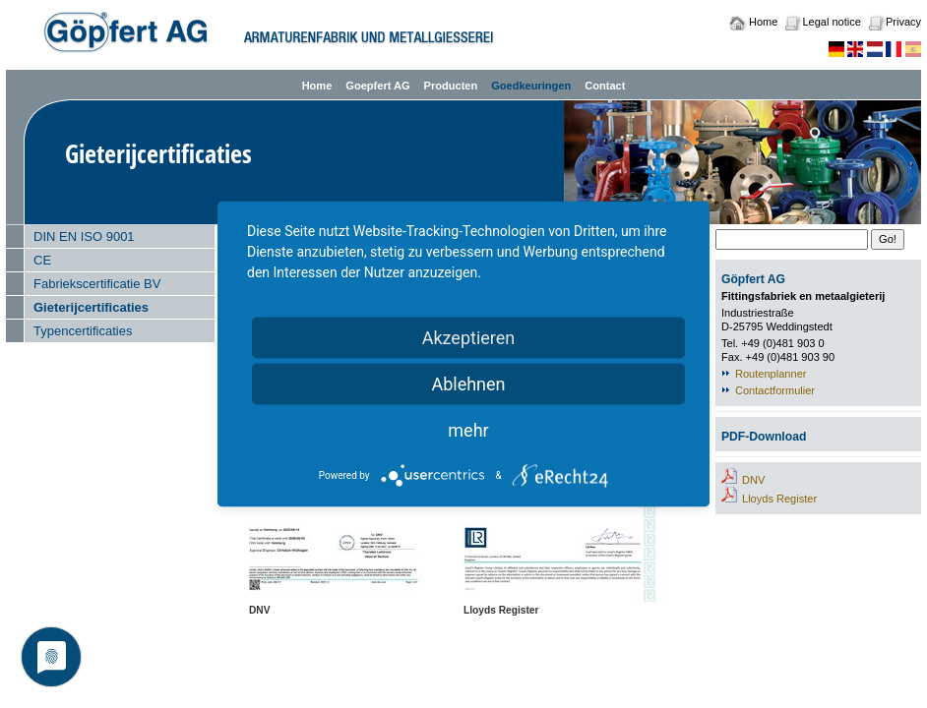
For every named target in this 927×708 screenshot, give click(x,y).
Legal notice (831, 22)
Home (763, 22)
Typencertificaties (82, 331)
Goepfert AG (377, 85)
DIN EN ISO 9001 (84, 236)
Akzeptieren (469, 337)
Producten (451, 85)
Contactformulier (775, 390)
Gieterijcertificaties (91, 307)
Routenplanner (770, 374)
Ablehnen (468, 384)
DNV (753, 480)
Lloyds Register (779, 498)
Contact (605, 85)
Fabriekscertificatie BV (96, 283)
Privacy (903, 22)
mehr (468, 430)
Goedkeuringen (531, 85)
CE (42, 260)
